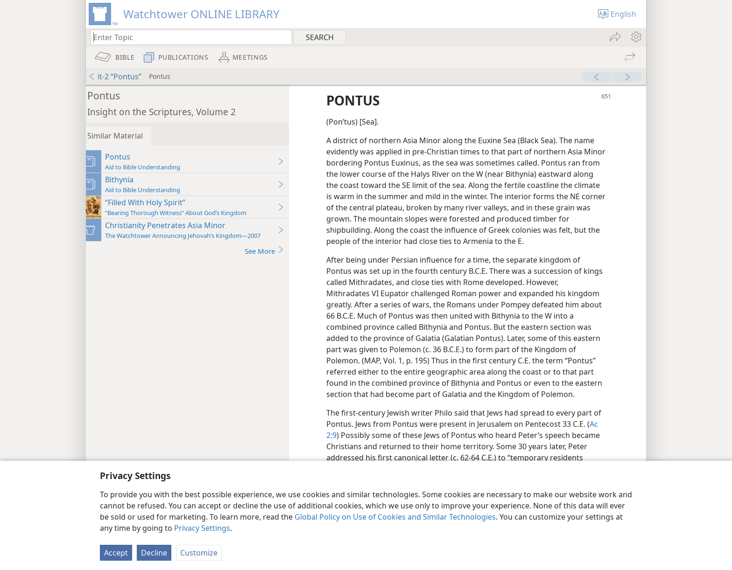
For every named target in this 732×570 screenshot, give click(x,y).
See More (271, 251)
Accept (116, 553)
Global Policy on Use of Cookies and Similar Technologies (395, 517)
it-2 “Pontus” (114, 76)
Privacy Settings (202, 528)
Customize (199, 553)
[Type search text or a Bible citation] (186, 37)
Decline (154, 553)
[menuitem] (635, 36)
